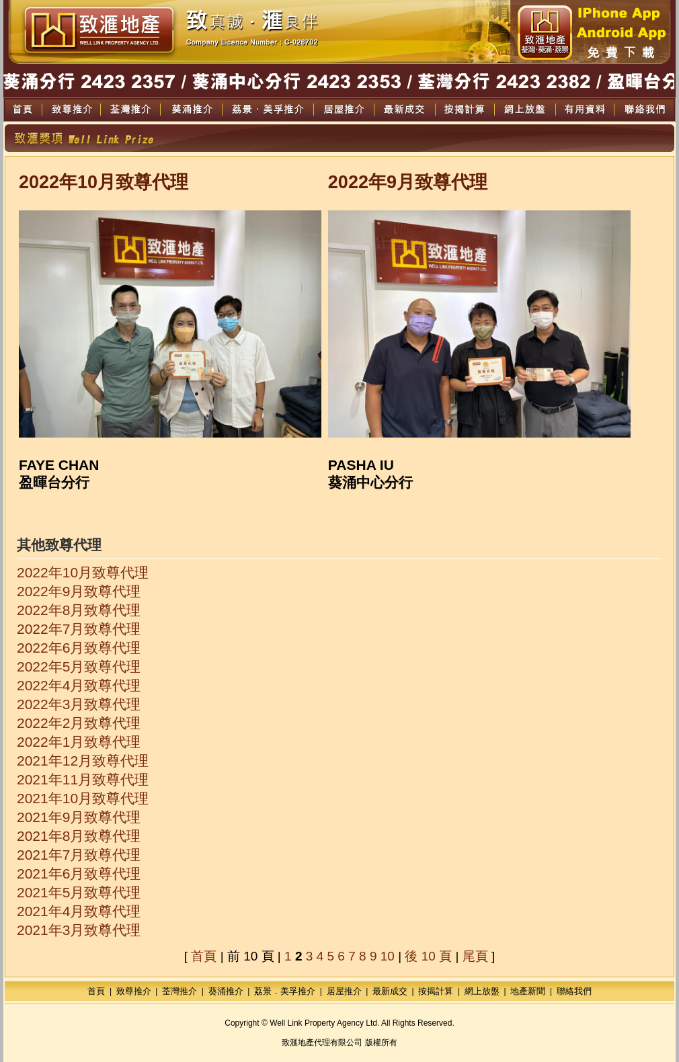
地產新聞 (527, 991)
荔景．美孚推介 (284, 991)
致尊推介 (133, 991)
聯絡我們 (574, 991)
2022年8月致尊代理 (79, 610)
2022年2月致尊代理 (79, 723)
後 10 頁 (428, 956)
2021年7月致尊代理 (79, 854)
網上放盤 (482, 991)
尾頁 (475, 956)
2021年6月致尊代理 (79, 873)
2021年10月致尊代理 (83, 798)
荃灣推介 (179, 991)
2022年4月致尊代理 (79, 685)
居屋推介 (344, 991)
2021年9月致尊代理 (79, 817)
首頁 (203, 956)
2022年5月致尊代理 (79, 666)
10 (388, 956)
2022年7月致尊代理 (79, 629)
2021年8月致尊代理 (79, 836)
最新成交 (389, 991)
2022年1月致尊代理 (79, 741)
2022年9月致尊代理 (79, 591)
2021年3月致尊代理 (79, 930)
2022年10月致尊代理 (83, 572)
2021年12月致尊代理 (83, 760)
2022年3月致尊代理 (79, 704)
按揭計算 (435, 991)
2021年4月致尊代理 (79, 911)
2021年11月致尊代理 (83, 779)
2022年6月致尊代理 (79, 647)
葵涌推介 (225, 991)
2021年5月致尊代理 (79, 892)
